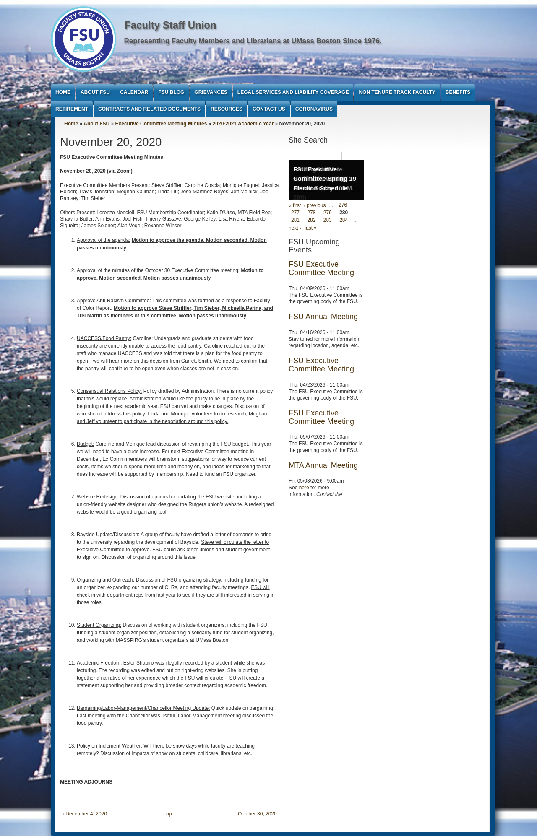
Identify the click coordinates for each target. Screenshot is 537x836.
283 (327, 220)
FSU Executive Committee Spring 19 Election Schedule (324, 179)
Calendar (134, 92)
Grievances (210, 92)
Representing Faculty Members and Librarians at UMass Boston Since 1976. (253, 41)
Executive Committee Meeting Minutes (161, 124)
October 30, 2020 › (259, 814)
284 (343, 220)
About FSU (95, 92)
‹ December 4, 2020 (85, 814)
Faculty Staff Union (170, 25)
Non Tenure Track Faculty (397, 92)
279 (327, 213)
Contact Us (269, 109)
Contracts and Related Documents (149, 109)
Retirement (71, 109)
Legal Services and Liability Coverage (293, 92)
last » (311, 228)
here (304, 488)
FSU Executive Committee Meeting (321, 268)
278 (311, 213)
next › (295, 228)
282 (311, 220)
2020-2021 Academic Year (243, 124)
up (169, 814)
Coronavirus (314, 109)
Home (62, 92)
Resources (226, 109)
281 (295, 220)
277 (295, 213)
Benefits (458, 92)
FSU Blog (171, 92)
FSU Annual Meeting (323, 316)
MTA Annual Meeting (323, 465)
